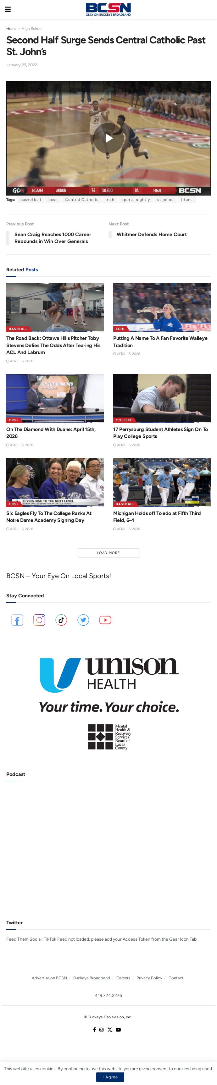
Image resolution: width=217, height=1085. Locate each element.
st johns (165, 199)
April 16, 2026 (19, 361)
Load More (108, 553)
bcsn (53, 199)
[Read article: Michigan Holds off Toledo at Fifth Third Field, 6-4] (162, 482)
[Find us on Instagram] (101, 1030)
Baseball (18, 329)
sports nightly (136, 199)
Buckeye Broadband (91, 978)
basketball (30, 199)
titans (187, 199)
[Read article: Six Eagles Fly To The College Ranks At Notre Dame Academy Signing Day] (55, 482)
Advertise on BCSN (49, 978)
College (124, 420)
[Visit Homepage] (108, 9)
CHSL (14, 420)
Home (11, 28)
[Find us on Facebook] (94, 1030)
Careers (123, 978)
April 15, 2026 (126, 529)
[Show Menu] (8, 9)
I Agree (110, 1077)
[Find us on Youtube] (118, 1030)
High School (32, 28)
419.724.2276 (108, 995)
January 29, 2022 (21, 65)
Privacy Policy (149, 978)
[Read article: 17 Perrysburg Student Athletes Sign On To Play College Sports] (162, 398)
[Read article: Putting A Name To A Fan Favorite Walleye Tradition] (162, 307)
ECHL (120, 329)
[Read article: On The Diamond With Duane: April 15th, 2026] (55, 398)
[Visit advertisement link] (108, 699)
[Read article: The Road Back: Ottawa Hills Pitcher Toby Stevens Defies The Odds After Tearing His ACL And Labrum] (55, 307)
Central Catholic (81, 199)
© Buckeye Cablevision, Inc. (108, 1017)
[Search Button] (209, 9)
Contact (176, 978)
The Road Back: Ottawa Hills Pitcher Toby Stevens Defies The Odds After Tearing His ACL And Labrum (53, 345)
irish (110, 199)
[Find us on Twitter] (109, 1030)
